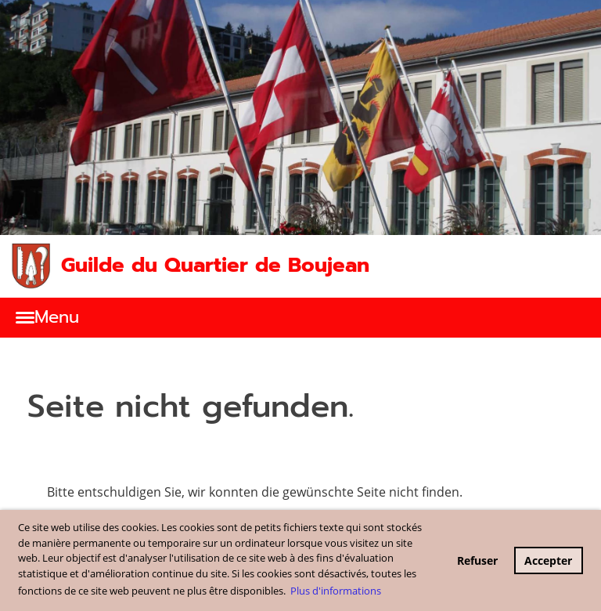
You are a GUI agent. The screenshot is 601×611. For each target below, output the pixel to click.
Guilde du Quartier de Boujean (215, 265)
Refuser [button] (477, 560)
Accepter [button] (548, 560)
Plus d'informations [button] (335, 591)
